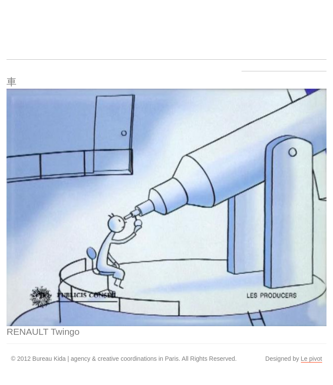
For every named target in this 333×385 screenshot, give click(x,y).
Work (88, 24)
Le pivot (311, 358)
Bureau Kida (23, 24)
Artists (55, 24)
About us (121, 24)
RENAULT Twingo (43, 332)
